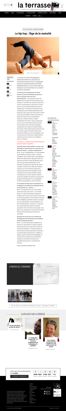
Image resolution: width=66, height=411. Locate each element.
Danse (12, 13)
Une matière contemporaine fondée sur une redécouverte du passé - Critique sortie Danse (50, 320)
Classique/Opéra (31, 13)
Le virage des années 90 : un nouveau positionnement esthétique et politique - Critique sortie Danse (32, 321)
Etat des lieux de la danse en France (33, 29)
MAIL (9, 95)
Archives (28, 16)
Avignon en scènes (42, 13)
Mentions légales (18, 408)
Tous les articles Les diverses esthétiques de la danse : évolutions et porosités (33, 305)
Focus (59, 13)
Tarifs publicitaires (32, 401)
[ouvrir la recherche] (39, 16)
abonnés (36, 373)
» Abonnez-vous (63, 10)
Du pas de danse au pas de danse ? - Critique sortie (13, 319)
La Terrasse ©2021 (10, 408)
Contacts (32, 398)
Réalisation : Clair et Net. (54, 408)
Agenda (35, 16)
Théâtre (7, 13)
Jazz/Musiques (20, 13)
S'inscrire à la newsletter (19, 376)
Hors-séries (53, 13)
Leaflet (34, 283)
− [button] (34, 267)
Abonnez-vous (33, 399)
